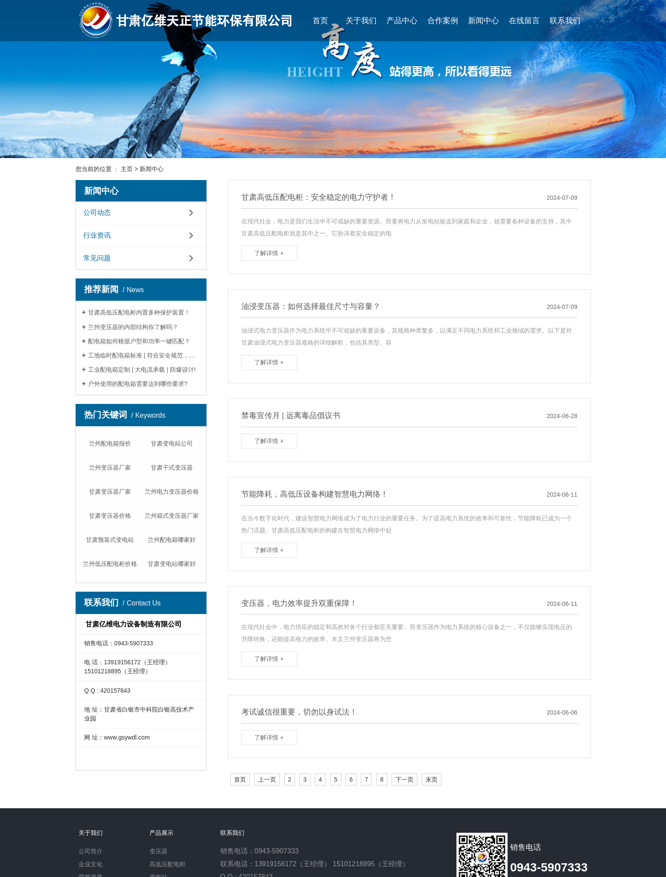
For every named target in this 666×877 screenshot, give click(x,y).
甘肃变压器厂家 (110, 491)
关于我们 (361, 20)
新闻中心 (483, 20)
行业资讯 (97, 235)
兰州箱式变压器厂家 (172, 515)
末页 (432, 779)
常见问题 (97, 258)
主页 (127, 168)
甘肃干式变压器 (172, 467)
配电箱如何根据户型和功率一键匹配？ (139, 341)
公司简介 (91, 851)
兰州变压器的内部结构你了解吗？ (133, 327)
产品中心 (401, 20)
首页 (320, 20)
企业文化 (91, 864)
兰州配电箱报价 (110, 443)
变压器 (158, 851)
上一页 (267, 779)
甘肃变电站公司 (172, 443)
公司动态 (97, 212)
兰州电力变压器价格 (172, 491)
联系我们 (565, 20)
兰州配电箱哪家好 (172, 539)
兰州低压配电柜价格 (110, 563)
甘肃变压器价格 (110, 515)
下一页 (404, 779)
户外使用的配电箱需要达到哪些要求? (138, 383)
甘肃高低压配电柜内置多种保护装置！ (139, 312)
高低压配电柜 (167, 864)
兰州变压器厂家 (110, 467)
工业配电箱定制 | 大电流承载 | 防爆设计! (142, 369)
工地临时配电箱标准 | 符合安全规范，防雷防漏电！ (144, 355)
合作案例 (442, 20)
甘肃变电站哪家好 (172, 563)
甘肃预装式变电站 (110, 539)
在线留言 (524, 20)
